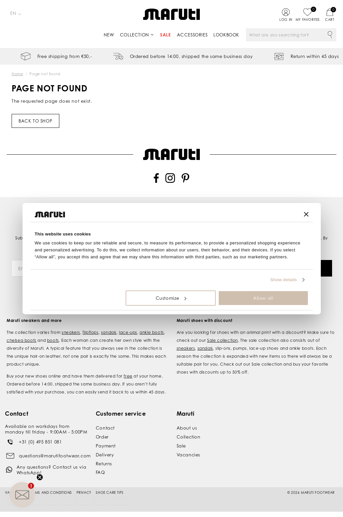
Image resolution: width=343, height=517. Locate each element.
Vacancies (188, 452)
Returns (104, 460)
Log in (285, 20)
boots (53, 337)
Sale (165, 34)
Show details (283, 279)
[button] (22, 494)
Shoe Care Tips (109, 489)
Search (329, 34)
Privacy (84, 489)
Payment (106, 443)
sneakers (71, 329)
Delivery (105, 452)
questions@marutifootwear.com (55, 452)
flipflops (90, 329)
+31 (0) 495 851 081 (40, 438)
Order (102, 434)
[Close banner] (306, 214)
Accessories (192, 34)
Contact (105, 425)
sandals (109, 329)
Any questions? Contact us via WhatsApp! (51, 467)
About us (187, 425)
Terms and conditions (50, 489)
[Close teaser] (39, 477)
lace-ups (128, 329)
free (128, 373)
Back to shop (35, 121)
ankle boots (152, 329)
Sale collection (222, 337)
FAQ (100, 469)
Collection (134, 34)
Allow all (263, 298)
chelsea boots (21, 337)
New (109, 34)
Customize (171, 298)
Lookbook (226, 34)
